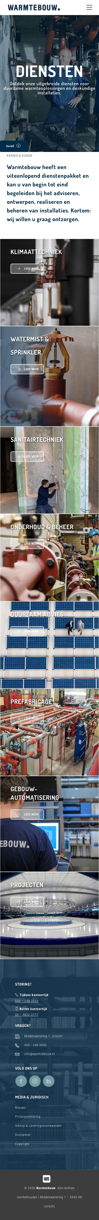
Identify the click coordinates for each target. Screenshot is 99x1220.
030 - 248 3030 (35, 1045)
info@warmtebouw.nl (39, 1054)
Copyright (22, 1144)
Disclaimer (23, 1135)
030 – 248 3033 (26, 1001)
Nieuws (20, 1107)
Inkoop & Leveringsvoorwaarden (38, 1125)
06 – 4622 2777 (26, 1014)
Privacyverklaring (27, 1116)
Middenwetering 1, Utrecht (43, 1036)
